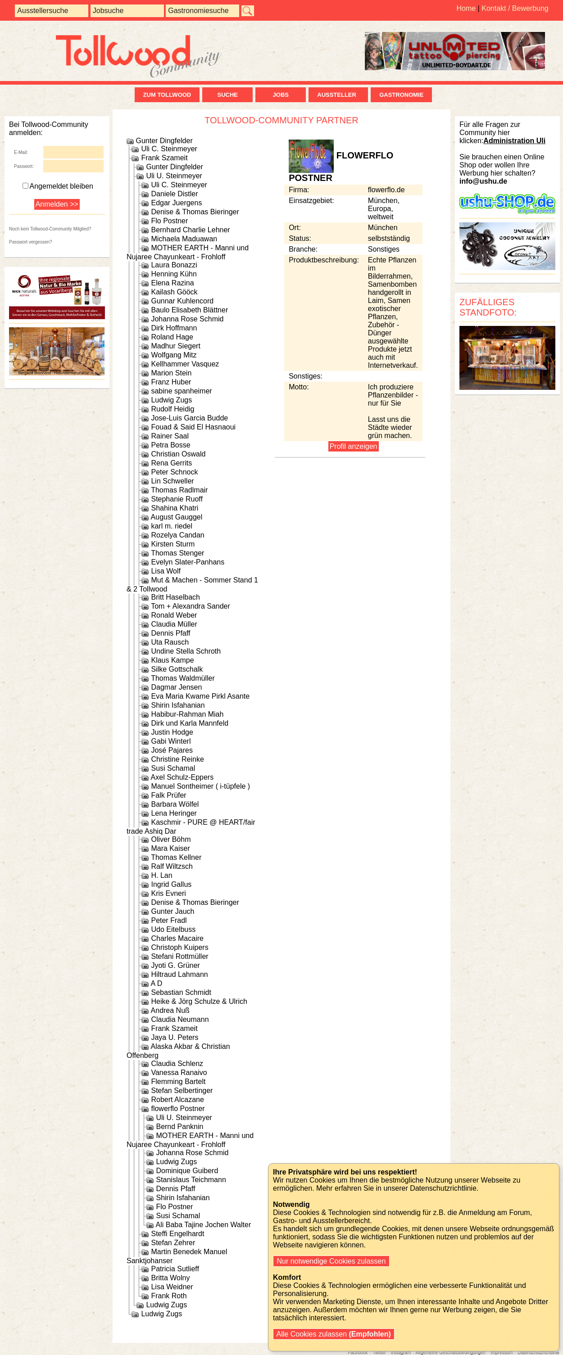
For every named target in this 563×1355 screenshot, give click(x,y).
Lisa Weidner (172, 1287)
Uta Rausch (170, 642)
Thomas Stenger (177, 553)
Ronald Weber (174, 615)
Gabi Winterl (171, 741)
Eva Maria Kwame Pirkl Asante (200, 696)
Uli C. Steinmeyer (169, 149)
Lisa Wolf (166, 571)
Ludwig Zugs (171, 400)
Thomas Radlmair (179, 490)
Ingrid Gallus (171, 884)
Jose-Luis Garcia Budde (189, 418)
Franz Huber (171, 382)
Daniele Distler (174, 194)
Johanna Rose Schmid (187, 319)
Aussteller (338, 94)
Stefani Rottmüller (179, 956)
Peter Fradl (168, 920)
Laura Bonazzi (174, 265)
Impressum (501, 1352)
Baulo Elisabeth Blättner (189, 310)
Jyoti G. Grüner (175, 965)
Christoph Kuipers (179, 947)
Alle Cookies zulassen (334, 1334)
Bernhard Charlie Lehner (190, 230)
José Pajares (172, 750)
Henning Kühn (173, 274)
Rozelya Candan (177, 535)
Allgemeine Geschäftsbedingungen (451, 1352)
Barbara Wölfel (175, 804)
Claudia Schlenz (177, 1063)
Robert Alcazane (177, 1099)
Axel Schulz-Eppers (182, 777)
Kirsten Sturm (173, 544)
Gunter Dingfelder (164, 141)
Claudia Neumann (180, 1019)
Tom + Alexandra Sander (190, 606)
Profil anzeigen (353, 446)
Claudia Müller (174, 624)
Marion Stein (171, 373)
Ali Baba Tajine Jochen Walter (203, 1225)
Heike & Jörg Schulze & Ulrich (199, 1001)
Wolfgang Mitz (173, 355)
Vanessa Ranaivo (179, 1072)
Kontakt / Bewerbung (515, 8)
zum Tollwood (167, 94)
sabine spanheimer (181, 391)
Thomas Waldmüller (183, 678)
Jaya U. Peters (174, 1037)
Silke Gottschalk (177, 669)
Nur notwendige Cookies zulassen (331, 1261)
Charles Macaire (177, 938)
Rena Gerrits (171, 463)
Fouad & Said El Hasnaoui (193, 427)
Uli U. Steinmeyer (174, 176)
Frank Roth (168, 1296)
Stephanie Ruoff (176, 499)
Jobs (281, 94)
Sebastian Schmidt (181, 992)
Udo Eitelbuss (173, 929)
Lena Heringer (173, 813)
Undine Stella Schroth (186, 651)
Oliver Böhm (171, 839)
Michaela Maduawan (184, 239)
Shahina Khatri (174, 508)
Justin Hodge (172, 732)
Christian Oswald (178, 454)
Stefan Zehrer (173, 1243)
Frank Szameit (164, 158)
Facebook (358, 1352)
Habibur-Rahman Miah (187, 714)
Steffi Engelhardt (177, 1234)
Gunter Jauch (172, 911)
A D (157, 983)
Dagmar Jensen (176, 687)
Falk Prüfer (168, 795)
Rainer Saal (170, 436)
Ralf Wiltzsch (171, 866)
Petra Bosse (170, 445)
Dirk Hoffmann (174, 328)
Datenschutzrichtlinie (538, 1352)
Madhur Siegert (175, 346)
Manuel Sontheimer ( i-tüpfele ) (200, 786)
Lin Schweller (172, 481)
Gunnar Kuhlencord (182, 301)
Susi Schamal (173, 768)
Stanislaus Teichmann (191, 1179)
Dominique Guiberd (187, 1170)
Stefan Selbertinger (182, 1090)
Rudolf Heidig (172, 409)
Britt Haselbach (175, 597)
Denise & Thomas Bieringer (195, 212)
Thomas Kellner (176, 857)
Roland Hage (172, 337)
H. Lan (161, 875)
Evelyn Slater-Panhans (187, 562)
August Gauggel (177, 517)
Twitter (379, 1352)
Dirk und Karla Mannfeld (189, 723)
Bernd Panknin (179, 1126)
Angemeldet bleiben (58, 186)
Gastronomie (401, 94)
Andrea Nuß (170, 1010)
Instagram (401, 1352)
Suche (227, 94)
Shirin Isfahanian (177, 705)
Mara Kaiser (170, 848)
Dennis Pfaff (170, 633)
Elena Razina (172, 283)
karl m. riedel (171, 526)
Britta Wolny (170, 1278)
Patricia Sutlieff (175, 1269)
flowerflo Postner (177, 1108)
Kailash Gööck (174, 292)
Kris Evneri (168, 893)
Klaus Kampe (172, 660)
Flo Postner (169, 221)
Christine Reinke (177, 759)
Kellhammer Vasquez (185, 364)
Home (466, 8)
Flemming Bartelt (178, 1081)
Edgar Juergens (176, 203)
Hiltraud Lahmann (179, 974)
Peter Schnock (174, 472)
